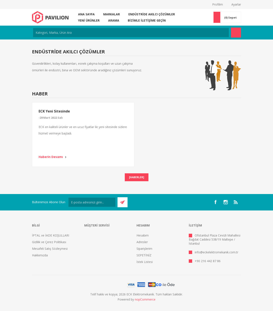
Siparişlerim (144, 249)
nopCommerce (145, 299)
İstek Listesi (144, 262)
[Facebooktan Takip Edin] (215, 202)
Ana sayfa (86, 14)
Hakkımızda (40, 255)
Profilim (217, 4)
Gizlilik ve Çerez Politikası (49, 242)
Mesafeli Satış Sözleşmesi (50, 249)
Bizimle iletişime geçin (147, 20)
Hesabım (142, 235)
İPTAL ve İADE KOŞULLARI (50, 235)
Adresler (142, 242)
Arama (113, 20)
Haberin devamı (51, 157)
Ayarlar (236, 4)
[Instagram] (225, 202)
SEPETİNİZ (143, 255)
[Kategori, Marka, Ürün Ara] (131, 32)
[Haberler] (136, 177)
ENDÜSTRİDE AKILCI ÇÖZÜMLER (151, 14)
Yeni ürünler (89, 20)
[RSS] (235, 202)
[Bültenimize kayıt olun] (91, 202)
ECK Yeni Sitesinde (54, 111)
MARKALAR (111, 14)
